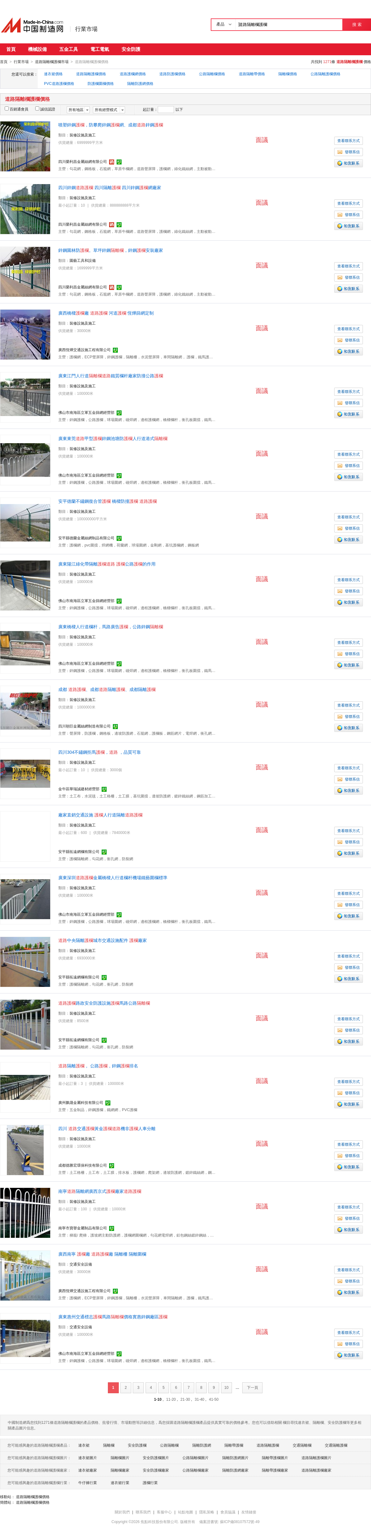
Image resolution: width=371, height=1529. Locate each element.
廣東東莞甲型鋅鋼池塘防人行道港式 (112, 438)
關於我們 (122, 1512)
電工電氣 (99, 49)
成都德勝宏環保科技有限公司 (82, 1165)
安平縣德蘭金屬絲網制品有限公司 (86, 538)
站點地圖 (185, 1512)
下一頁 (252, 1387)
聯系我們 (143, 1512)
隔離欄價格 (287, 73)
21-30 (185, 1399)
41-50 (214, 1399)
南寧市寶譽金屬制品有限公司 (82, 1228)
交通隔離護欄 (336, 1445)
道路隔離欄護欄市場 (52, 62)
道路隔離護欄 (268, 1445)
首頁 (11, 49)
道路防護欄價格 (172, 73)
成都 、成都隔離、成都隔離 (107, 689)
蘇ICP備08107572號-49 (240, 1521)
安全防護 (131, 49)
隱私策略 (206, 1512)
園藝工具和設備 (83, 260)
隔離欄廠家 (120, 1470)
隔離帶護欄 (233, 1445)
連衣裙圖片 (87, 1457)
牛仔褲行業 (87, 1482)
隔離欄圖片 (120, 1457)
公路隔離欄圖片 (195, 1457)
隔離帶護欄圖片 (275, 1457)
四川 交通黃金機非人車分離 (107, 1128)
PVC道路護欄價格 (59, 83)
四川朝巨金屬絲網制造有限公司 (84, 726)
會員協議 (227, 1512)
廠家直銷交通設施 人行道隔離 (100, 814)
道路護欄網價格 (133, 73)
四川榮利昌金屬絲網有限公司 (82, 161)
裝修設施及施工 (83, 135)
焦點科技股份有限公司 (159, 1521)
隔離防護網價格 (140, 83)
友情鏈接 (248, 1512)
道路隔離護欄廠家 (316, 1470)
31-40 (200, 1399)
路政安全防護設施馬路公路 (104, 1002)
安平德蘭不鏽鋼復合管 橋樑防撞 (107, 500)
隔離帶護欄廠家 (275, 1470)
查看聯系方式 (348, 140)
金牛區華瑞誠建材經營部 (78, 789)
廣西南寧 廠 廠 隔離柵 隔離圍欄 (102, 1253)
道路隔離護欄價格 (91, 73)
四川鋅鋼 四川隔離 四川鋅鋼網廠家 (109, 187)
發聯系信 (348, 151)
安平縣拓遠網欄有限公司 (78, 851)
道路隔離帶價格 (252, 73)
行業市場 (86, 29)
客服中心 (164, 1512)
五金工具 (68, 49)
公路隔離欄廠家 (195, 1470)
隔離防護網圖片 (235, 1457)
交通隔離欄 (302, 1445)
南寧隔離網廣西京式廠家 (99, 1190)
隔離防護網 (201, 1445)
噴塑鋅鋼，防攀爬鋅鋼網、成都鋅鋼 (110, 124)
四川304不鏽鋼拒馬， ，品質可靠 (99, 751)
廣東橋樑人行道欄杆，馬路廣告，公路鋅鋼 (110, 626)
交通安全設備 (81, 1264)
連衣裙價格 (53, 73)
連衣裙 (83, 1445)
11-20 (171, 1399)
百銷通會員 (16, 109)
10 (226, 1387)
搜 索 (356, 24)
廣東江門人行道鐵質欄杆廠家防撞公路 (110, 375)
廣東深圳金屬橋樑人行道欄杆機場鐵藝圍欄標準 (112, 877)
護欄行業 (150, 1482)
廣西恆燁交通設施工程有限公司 (84, 349)
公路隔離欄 (169, 1445)
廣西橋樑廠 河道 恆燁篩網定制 (106, 312)
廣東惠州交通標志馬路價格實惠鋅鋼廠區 (112, 1316)
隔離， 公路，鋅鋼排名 (98, 1065)
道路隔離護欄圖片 (316, 1457)
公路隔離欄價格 (212, 73)
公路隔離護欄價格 (325, 73)
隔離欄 (108, 1445)
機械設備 (37, 49)
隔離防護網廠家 (235, 1470)
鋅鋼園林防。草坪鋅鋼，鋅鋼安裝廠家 (110, 249)
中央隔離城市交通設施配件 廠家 (102, 940)
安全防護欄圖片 (156, 1457)
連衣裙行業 (120, 1482)
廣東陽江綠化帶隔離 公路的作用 (107, 563)
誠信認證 (45, 109)
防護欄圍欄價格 (101, 83)
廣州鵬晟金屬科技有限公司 (80, 1102)
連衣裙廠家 (87, 1470)
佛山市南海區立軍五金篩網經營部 (86, 412)
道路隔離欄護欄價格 (33, 1496)
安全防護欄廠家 (156, 1470)
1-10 (157, 1399)
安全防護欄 (137, 1445)
